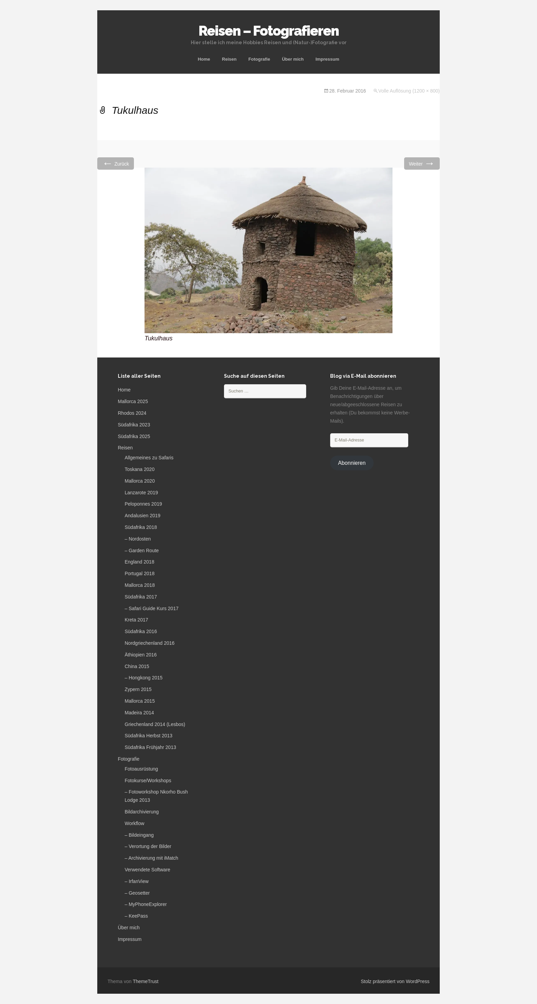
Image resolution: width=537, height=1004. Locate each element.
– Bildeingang (139, 835)
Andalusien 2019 (142, 515)
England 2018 (139, 562)
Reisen (229, 59)
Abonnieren (352, 463)
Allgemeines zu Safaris (149, 457)
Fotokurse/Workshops (148, 780)
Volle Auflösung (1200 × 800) (409, 91)
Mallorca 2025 (133, 401)
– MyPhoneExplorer (146, 904)
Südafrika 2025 (134, 436)
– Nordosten (138, 539)
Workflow (134, 823)
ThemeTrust (146, 981)
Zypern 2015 (138, 689)
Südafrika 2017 (141, 597)
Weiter (422, 163)
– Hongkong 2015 (144, 677)
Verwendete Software (147, 869)
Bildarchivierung (142, 811)
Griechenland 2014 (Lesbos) (155, 724)
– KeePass (136, 916)
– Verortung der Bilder (148, 846)
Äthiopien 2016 (141, 654)
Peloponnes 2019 (143, 504)
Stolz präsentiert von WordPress (395, 981)
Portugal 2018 (139, 573)
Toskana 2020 (139, 469)
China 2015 (137, 666)
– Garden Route (142, 550)
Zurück (115, 163)
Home (204, 59)
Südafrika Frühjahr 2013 (150, 747)
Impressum (327, 59)
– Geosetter (137, 893)
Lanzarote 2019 (141, 492)
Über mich (293, 59)
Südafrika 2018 (141, 527)
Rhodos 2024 (132, 413)
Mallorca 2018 (140, 585)
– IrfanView (137, 881)
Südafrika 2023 (134, 424)
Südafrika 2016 (141, 631)
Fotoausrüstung (141, 769)
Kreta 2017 (136, 619)
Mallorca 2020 (140, 481)
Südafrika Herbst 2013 (148, 735)
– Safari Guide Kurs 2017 (151, 608)
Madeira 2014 (139, 712)
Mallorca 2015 (140, 701)
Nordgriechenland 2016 (150, 643)
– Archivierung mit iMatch (151, 858)
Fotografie (259, 59)
